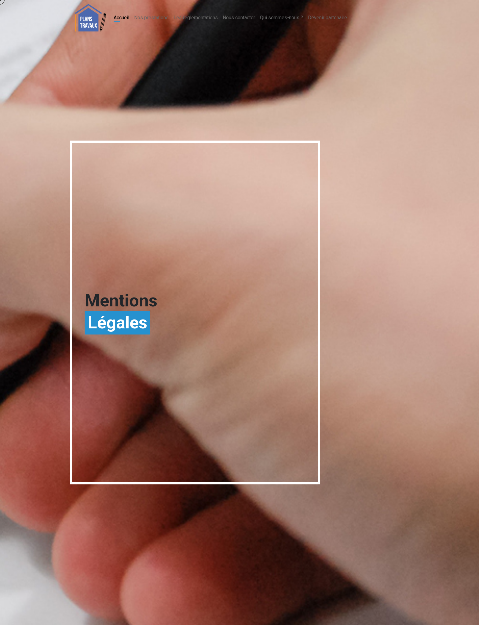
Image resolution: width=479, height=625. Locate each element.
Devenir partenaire (327, 17)
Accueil (121, 17)
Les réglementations (196, 17)
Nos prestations (151, 17)
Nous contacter (239, 17)
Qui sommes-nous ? (281, 17)
